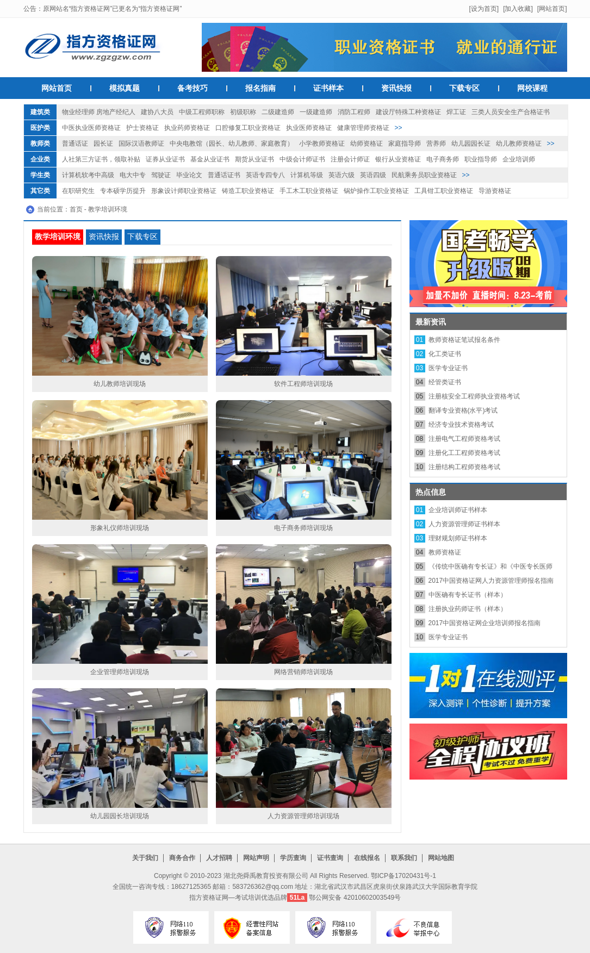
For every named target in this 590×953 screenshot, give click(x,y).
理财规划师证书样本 (457, 538)
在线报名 (367, 858)
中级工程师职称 (202, 112)
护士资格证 (142, 128)
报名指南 (260, 88)
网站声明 (256, 858)
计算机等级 (306, 175)
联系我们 (404, 858)
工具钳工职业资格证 (443, 191)
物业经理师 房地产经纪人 (98, 112)
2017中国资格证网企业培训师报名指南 (484, 623)
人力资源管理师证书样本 (464, 524)
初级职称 (243, 112)
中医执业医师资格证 (91, 128)
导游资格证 (495, 191)
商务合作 (182, 858)
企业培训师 (518, 159)
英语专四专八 (265, 175)
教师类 (40, 143)
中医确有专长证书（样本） (467, 595)
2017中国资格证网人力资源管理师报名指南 (491, 580)
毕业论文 (189, 175)
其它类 (40, 191)
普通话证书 (224, 175)
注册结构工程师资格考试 (464, 467)
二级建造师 (278, 112)
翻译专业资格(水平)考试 (463, 410)
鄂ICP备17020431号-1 (403, 876)
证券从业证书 (165, 159)
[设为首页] (484, 9)
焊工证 (456, 112)
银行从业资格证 (398, 159)
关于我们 (145, 858)
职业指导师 (480, 159)
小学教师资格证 (322, 143)
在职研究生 (78, 191)
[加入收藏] (518, 9)
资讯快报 (396, 88)
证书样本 (328, 88)
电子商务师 (442, 159)
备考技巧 (192, 88)
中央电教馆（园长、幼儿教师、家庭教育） (232, 143)
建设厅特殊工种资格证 (408, 112)
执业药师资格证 (187, 128)
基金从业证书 (209, 159)
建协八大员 (157, 112)
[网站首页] (552, 9)
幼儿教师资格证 (519, 143)
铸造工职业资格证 (248, 191)
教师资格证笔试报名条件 (464, 340)
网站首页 (56, 88)
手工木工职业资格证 (309, 191)
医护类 (40, 128)
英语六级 (341, 175)
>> (398, 128)
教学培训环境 (107, 209)
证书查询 (330, 858)
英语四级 (373, 175)
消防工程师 (354, 112)
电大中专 (133, 175)
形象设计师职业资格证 (183, 191)
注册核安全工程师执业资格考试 (474, 396)
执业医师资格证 (309, 128)
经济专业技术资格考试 (461, 424)
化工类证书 (444, 354)
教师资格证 (444, 552)
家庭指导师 (404, 143)
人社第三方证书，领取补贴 (101, 159)
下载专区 (464, 88)
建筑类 (40, 112)
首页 (76, 209)
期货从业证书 (254, 159)
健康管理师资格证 (363, 128)
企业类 (40, 159)
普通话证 (75, 143)
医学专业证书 (448, 368)
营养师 (436, 143)
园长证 (103, 143)
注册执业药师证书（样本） (467, 609)
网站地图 (441, 858)
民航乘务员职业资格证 (424, 175)
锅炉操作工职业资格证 (376, 191)
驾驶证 (161, 175)
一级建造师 (316, 112)
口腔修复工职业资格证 (248, 128)
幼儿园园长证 (470, 143)
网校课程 (532, 88)
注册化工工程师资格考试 (464, 453)
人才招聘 (219, 858)
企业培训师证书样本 (457, 510)
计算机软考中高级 (88, 175)
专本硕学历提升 (123, 191)
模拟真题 (124, 88)
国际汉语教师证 (141, 143)
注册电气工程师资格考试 (464, 439)
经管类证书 (444, 382)
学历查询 (293, 858)
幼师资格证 (366, 143)
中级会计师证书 (302, 159)
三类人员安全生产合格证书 (510, 112)
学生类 (40, 175)
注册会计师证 (350, 159)
